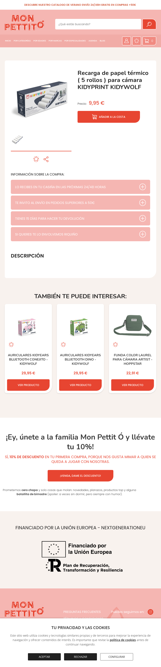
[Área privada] (126, 40)
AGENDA (93, 40)
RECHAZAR (80, 657)
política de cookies (123, 640)
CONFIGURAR (116, 657)
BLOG (102, 40)
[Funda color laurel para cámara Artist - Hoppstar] (132, 348)
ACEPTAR (44, 657)
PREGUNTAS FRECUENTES (82, 612)
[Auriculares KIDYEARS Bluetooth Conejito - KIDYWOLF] (28, 348)
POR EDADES (39, 40)
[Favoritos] (136, 40)
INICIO (8, 40)
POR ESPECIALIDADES (75, 40)
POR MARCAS (55, 40)
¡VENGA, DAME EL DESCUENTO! (80, 476)
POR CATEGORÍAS (22, 40)
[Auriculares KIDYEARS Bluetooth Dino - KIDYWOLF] (80, 348)
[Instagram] (150, 612)
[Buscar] (149, 24)
